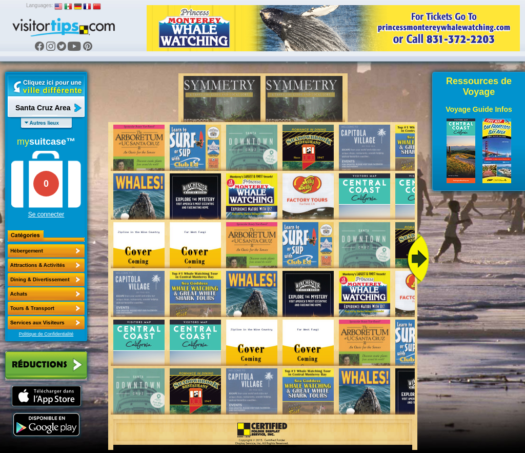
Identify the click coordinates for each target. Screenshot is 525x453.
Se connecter (46, 214)
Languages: (39, 5)
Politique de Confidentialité (46, 334)
